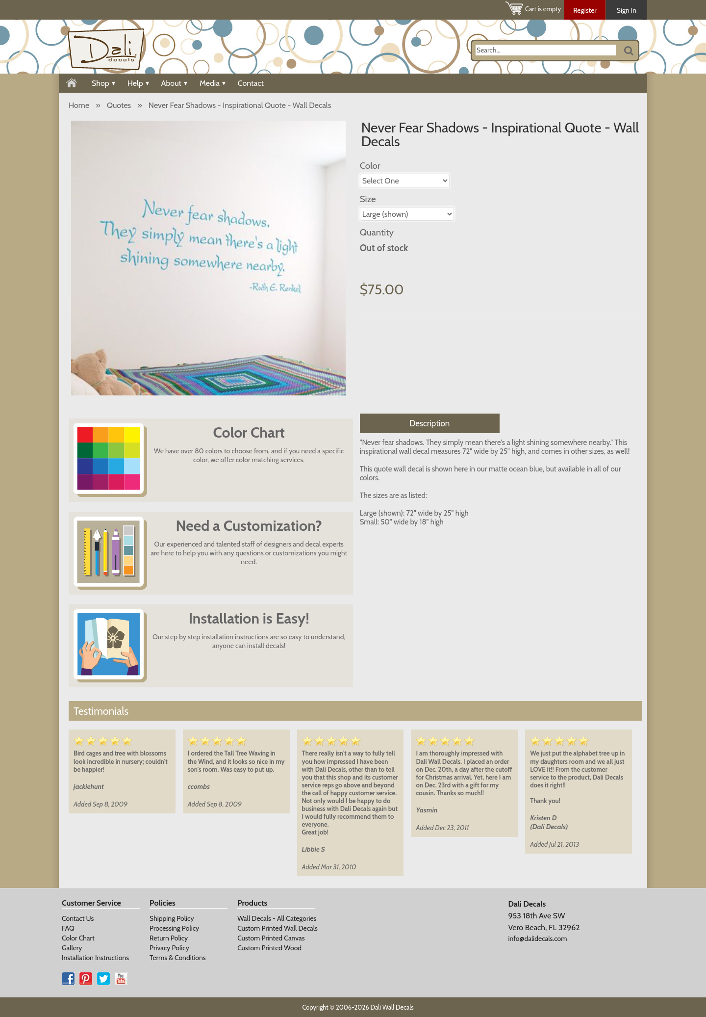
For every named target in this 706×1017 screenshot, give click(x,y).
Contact (251, 83)
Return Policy (169, 938)
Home (79, 105)
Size (368, 199)
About (174, 83)
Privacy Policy (169, 947)
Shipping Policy (172, 918)
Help (138, 83)
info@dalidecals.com (537, 938)
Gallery (72, 947)
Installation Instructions (95, 957)
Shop (103, 83)
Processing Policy (174, 928)
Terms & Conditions (178, 957)
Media (213, 83)
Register (585, 10)
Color (370, 165)
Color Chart (78, 938)
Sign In (626, 10)
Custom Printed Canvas (270, 938)
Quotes (119, 105)
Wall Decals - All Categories (276, 918)
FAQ (68, 928)
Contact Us (78, 918)
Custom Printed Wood (269, 947)
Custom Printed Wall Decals (277, 928)
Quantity (377, 232)
